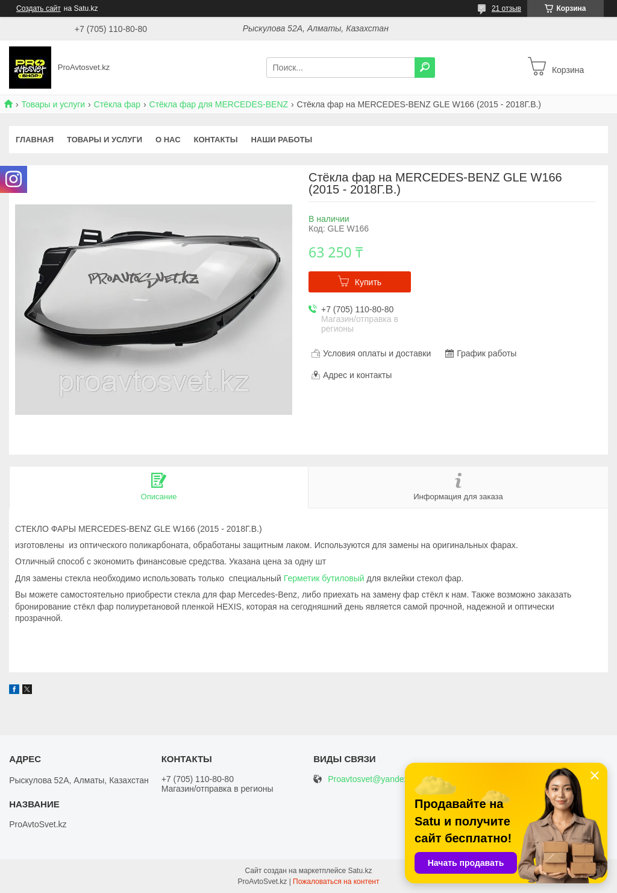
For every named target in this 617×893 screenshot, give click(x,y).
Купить (368, 282)
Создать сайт (38, 8)
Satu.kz (360, 870)
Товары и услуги (53, 104)
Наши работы (281, 139)
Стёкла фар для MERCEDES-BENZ (219, 104)
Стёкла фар (117, 104)
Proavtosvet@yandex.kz (373, 779)
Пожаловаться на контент (336, 881)
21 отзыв (506, 8)
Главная (35, 139)
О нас (168, 139)
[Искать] (425, 67)
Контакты (216, 139)
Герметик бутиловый (324, 578)
